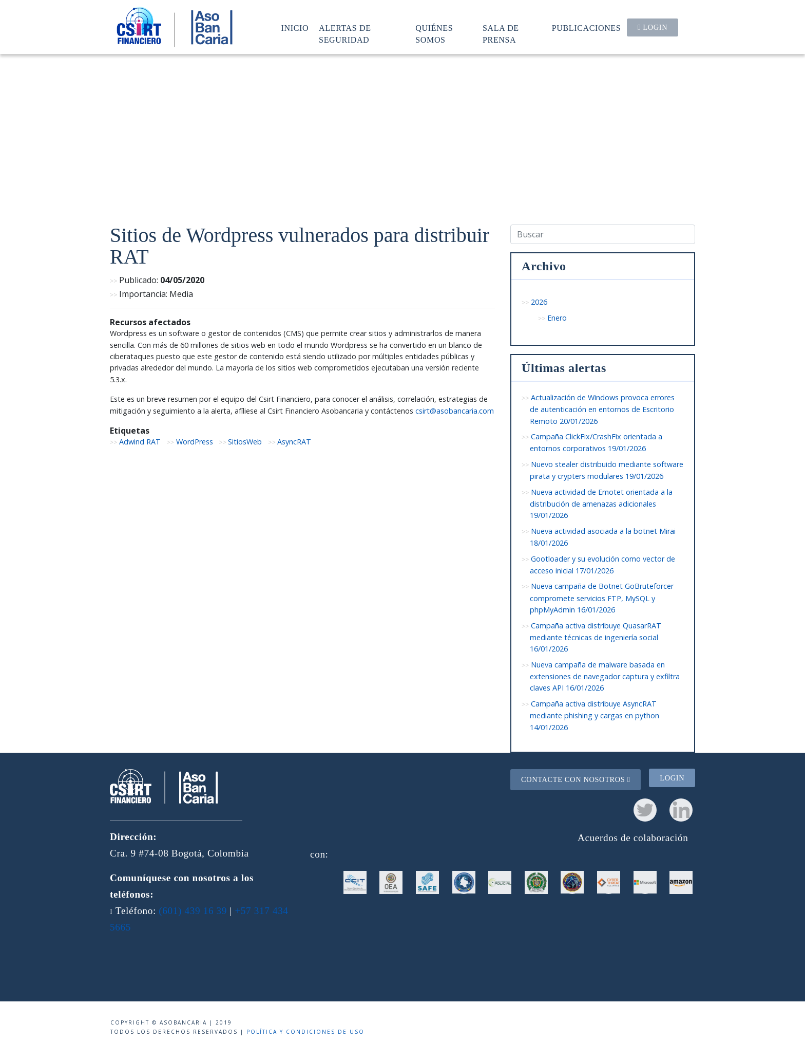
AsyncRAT (294, 441)
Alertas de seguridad (345, 34)
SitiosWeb (245, 441)
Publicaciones (586, 28)
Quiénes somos (434, 34)
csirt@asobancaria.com (454, 411)
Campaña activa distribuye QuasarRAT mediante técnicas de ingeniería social (595, 637)
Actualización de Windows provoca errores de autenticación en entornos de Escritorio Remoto (602, 409)
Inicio (295, 28)
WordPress (194, 441)
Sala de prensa (501, 34)
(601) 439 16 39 (193, 910)
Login (652, 27)
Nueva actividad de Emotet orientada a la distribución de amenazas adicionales (601, 503)
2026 (539, 302)
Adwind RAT (140, 441)
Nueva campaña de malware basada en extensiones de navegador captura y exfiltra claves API (605, 676)
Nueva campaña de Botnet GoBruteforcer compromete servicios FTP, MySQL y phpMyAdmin (602, 598)
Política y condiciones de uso (305, 1031)
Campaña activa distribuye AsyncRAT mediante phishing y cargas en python (594, 715)
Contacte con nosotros (575, 779)
